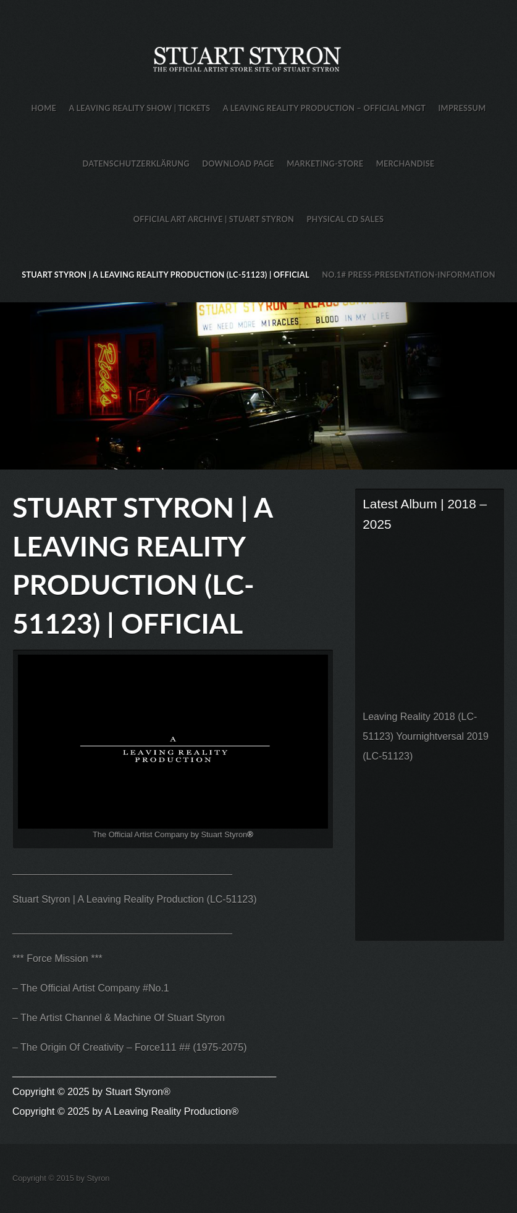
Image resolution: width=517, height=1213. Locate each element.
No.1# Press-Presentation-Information (408, 274)
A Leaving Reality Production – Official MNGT (324, 108)
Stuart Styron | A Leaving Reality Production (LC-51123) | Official (165, 274)
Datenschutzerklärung (136, 163)
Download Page (238, 163)
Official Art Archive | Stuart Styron (213, 219)
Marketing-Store (325, 163)
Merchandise (405, 163)
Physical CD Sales (345, 219)
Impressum (462, 108)
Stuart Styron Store (258, 386)
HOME (44, 108)
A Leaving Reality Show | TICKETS (139, 108)
